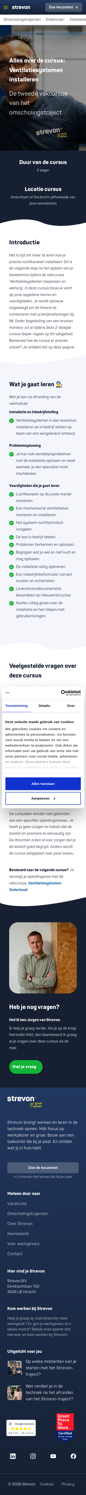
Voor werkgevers (23, 1244)
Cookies (46, 1484)
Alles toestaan (43, 784)
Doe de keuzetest (43, 1168)
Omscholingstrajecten (22, 19)
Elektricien (55, 19)
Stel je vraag (24, 1066)
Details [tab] (44, 706)
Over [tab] (71, 706)
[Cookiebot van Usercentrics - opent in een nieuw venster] (61, 693)
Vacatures (17, 1203)
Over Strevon (20, 1223)
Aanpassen (43, 798)
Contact (14, 1254)
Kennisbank (18, 1233)
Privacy (68, 1484)
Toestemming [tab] (16, 706)
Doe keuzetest (61, 7)
